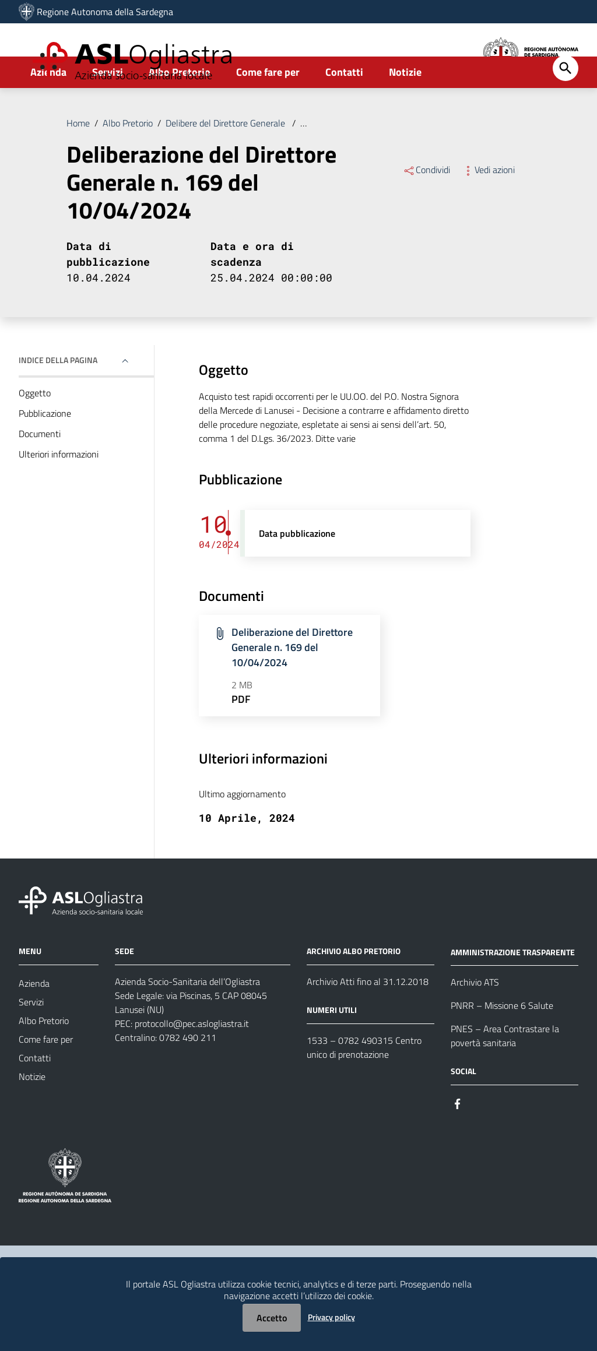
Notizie (405, 109)
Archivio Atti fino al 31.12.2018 (368, 1018)
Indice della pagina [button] (58, 396)
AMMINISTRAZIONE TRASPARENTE (513, 988)
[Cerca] (565, 105)
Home (78, 160)
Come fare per (268, 109)
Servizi (107, 109)
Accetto (272, 1318)
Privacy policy (331, 1317)
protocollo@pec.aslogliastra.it (192, 1060)
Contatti (344, 109)
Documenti (40, 470)
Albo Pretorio (179, 109)
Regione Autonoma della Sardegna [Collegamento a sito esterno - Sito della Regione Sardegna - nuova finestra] (105, 12)
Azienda (48, 109)
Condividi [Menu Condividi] (426, 206)
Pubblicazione (45, 450)
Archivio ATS (475, 1019)
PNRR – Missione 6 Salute (502, 1042)
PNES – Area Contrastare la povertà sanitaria (505, 1072)
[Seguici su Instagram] (479, 1139)
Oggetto (35, 430)
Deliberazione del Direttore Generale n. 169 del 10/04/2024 (416, 160)
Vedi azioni (488, 206)
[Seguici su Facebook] (458, 1139)
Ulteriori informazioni (59, 491)
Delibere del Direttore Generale (226, 160)
